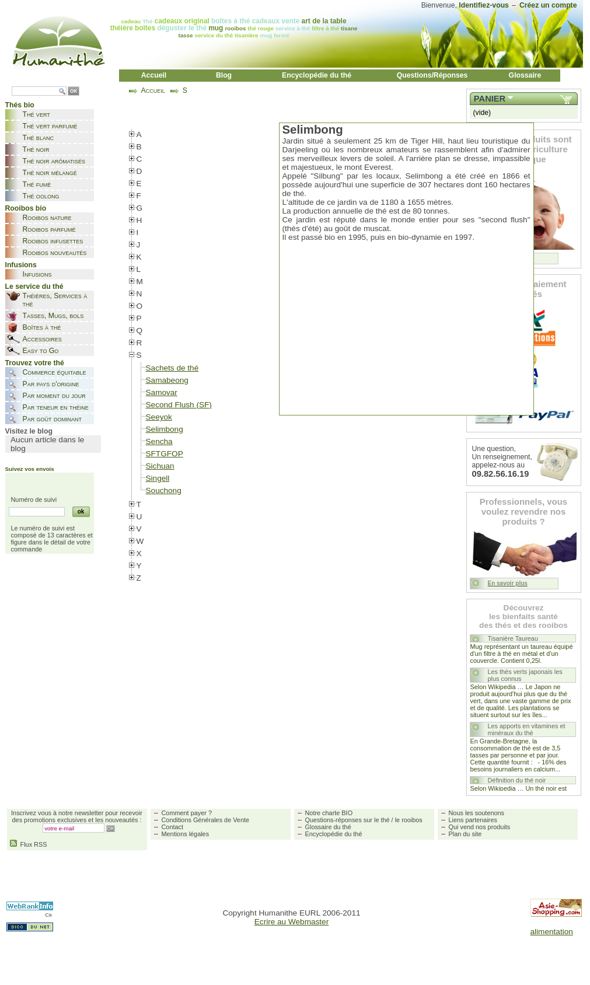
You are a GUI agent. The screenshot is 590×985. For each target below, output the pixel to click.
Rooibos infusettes (53, 241)
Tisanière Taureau (513, 638)
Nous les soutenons (477, 812)
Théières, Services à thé (55, 300)
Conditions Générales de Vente (206, 819)
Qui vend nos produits (480, 826)
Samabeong (167, 380)
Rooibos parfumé (49, 229)
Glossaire (525, 75)
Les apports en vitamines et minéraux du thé (526, 729)
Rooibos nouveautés (55, 253)
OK (73, 91)
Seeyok (159, 417)
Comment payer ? (187, 812)
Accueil (154, 75)
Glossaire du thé (328, 826)
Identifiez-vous (484, 5)
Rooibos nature (47, 218)
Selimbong (164, 429)
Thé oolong (41, 196)
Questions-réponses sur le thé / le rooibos (364, 819)
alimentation (551, 931)
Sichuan (160, 466)
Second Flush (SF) (179, 404)
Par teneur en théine (56, 407)
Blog (224, 75)
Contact (172, 826)
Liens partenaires (473, 819)
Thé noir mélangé (50, 173)
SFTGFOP (164, 453)
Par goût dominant (52, 419)
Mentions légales (186, 833)
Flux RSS (28, 844)
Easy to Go (41, 351)
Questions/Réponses (432, 75)
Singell (158, 478)
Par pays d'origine (51, 384)
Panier (489, 98)
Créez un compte (548, 5)
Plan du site (465, 833)
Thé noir (36, 149)
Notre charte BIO (329, 812)
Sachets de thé (172, 368)
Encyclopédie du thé (316, 75)
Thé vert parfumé (50, 126)
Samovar (161, 392)
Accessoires (42, 339)
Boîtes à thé (42, 327)
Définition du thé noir (517, 780)
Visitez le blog (29, 431)
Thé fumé (37, 184)
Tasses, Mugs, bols (53, 316)
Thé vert (36, 114)
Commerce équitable (54, 372)
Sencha (159, 441)
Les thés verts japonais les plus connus (525, 675)
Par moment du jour (54, 396)
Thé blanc (38, 138)
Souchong (163, 490)
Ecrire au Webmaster (291, 921)
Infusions (37, 274)
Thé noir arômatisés (54, 161)
